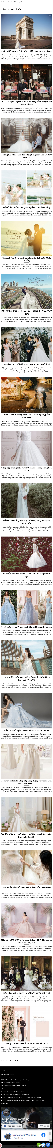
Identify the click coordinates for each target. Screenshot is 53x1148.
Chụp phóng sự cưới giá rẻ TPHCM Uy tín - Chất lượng (27, 364)
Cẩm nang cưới (18, 2)
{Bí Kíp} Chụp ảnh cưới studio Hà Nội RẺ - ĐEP (26, 1043)
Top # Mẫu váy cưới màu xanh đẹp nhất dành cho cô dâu (26, 627)
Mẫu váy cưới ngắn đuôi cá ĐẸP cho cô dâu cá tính (26, 730)
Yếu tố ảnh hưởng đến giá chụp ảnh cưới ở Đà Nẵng (26, 207)
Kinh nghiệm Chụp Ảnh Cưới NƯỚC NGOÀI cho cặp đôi (26, 51)
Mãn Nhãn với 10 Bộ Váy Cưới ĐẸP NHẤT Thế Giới (26, 993)
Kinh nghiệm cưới (7, 2)
